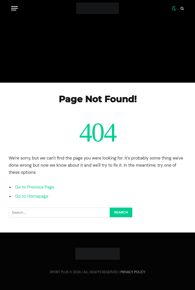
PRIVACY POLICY (132, 272)
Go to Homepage (31, 196)
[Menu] (14, 8)
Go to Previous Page (34, 187)
